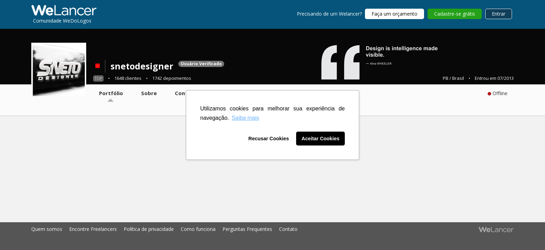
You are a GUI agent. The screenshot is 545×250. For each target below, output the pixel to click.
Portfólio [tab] (111, 93)
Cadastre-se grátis (454, 13)
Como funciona (198, 229)
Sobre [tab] (149, 93)
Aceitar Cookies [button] (321, 138)
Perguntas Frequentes (247, 229)
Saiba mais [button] (245, 118)
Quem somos (46, 229)
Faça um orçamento (394, 13)
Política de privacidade (149, 229)
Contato (288, 229)
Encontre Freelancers (93, 229)
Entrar (498, 13)
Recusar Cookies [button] (269, 138)
